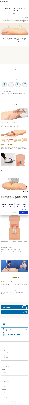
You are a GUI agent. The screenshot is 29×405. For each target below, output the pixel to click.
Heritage (5, 350)
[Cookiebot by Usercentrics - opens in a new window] (22, 191)
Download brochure (7, 307)
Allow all (23, 212)
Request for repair (14, 334)
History (5, 386)
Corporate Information (7, 381)
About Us (3, 376)
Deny (5, 212)
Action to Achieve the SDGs (7, 384)
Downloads (3, 369)
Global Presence (6, 357)
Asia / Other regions (6, 397)
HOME (2, 344)
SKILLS (2, 69)
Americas (5, 392)
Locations (5, 383)
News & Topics (4, 389)
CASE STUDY (17, 71)
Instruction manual (14, 325)
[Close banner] (27, 191)
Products (3, 361)
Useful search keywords (7, 364)
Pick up (5, 372)
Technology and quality (7, 353)
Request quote (6, 311)
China (4, 395)
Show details (24, 209)
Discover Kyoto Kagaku (5, 347)
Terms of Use (12, 401)
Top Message (5, 379)
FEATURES (16, 69)
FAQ (9, 329)
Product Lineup (6, 352)
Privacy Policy (16, 401)
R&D (4, 355)
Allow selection (14, 212)
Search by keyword (6, 366)
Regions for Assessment (4, 71)
